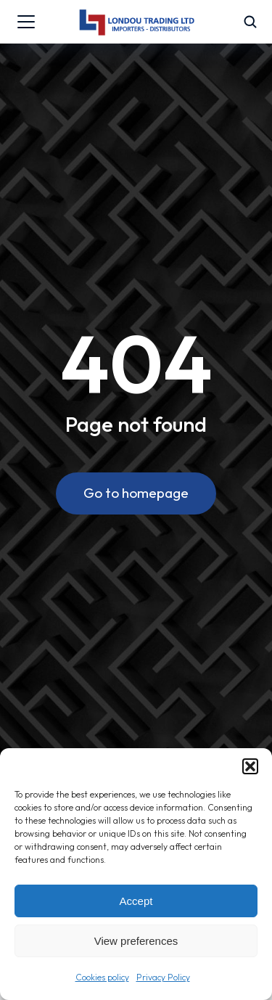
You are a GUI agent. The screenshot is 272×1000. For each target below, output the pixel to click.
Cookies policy (102, 977)
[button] (250, 766)
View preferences (136, 941)
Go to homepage (136, 492)
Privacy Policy (163, 977)
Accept (136, 901)
